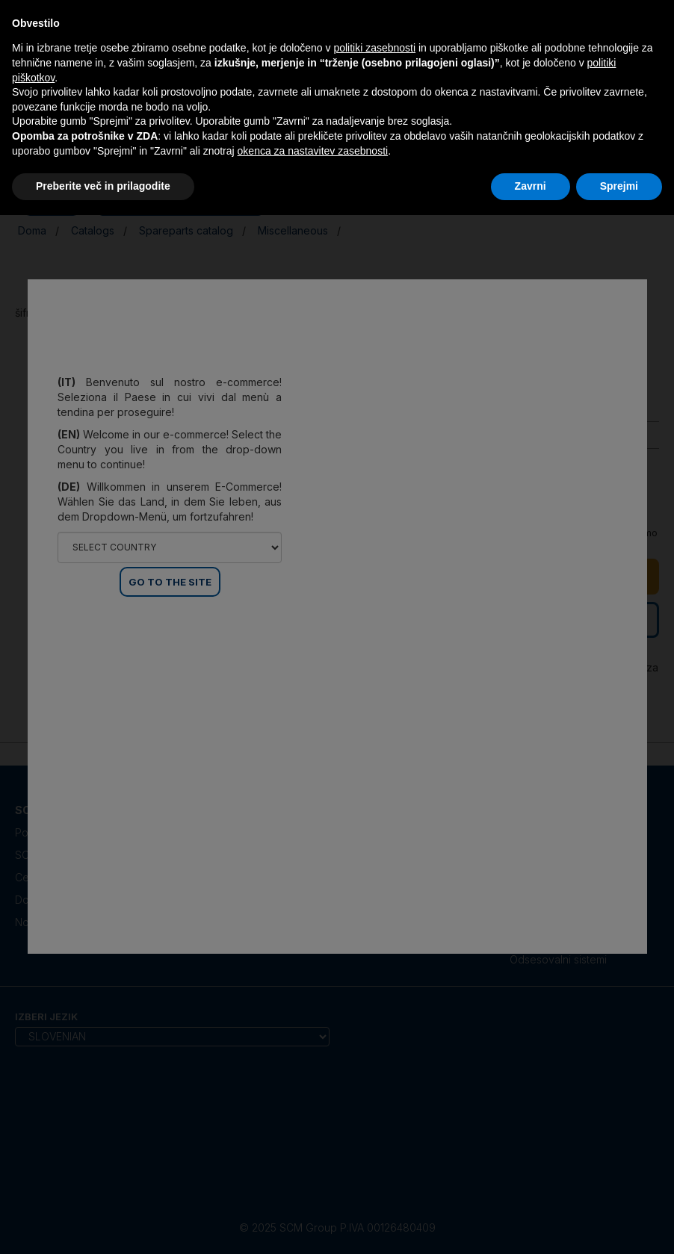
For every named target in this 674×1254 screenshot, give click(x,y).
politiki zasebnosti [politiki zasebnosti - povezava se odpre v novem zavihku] (374, 48)
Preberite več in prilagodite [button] (103, 186)
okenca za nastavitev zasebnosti (313, 151)
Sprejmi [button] (619, 186)
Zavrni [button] (530, 186)
